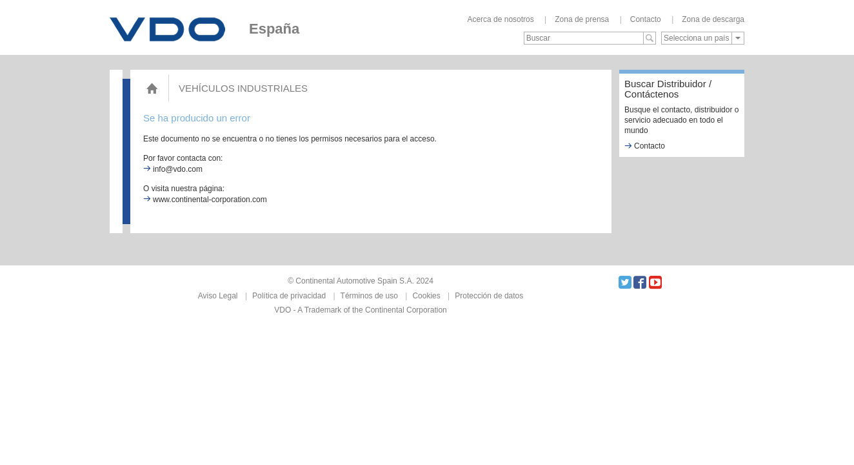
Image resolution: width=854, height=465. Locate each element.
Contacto (645, 19)
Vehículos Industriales (243, 88)
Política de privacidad (289, 295)
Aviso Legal (218, 295)
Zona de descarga (713, 19)
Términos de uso (369, 295)
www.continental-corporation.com (205, 199)
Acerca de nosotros (500, 19)
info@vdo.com (173, 169)
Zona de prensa (582, 19)
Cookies (426, 295)
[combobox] (702, 38)
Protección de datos (489, 295)
